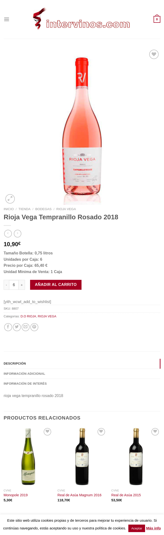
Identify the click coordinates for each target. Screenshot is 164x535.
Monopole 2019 (16, 495)
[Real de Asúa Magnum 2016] (82, 456)
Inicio (9, 209)
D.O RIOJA (28, 316)
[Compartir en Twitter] (17, 327)
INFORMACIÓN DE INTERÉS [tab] (25, 383)
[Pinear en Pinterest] (34, 327)
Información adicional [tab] (24, 373)
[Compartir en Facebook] (8, 327)
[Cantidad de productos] (14, 285)
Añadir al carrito (56, 285)
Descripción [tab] (15, 363)
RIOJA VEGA (66, 209)
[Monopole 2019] (28, 456)
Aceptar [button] (136, 528)
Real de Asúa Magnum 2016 (79, 495)
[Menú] (6, 19)
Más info (153, 528)
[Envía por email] (26, 327)
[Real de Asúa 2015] (135, 456)
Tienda (24, 209)
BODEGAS (43, 209)
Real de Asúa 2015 (126, 495)
